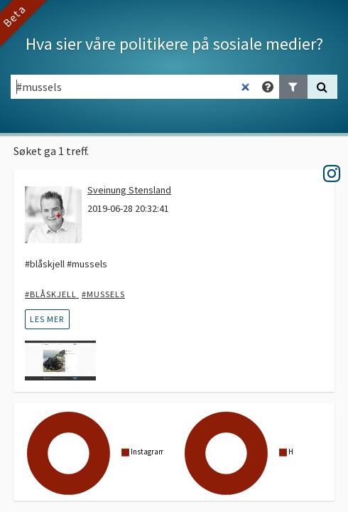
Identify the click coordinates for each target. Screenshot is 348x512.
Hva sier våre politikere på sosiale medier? (174, 44)
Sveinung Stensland (129, 189)
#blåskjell (52, 294)
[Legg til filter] (293, 87)
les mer (47, 319)
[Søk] (322, 87)
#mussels (103, 294)
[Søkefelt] (134, 87)
